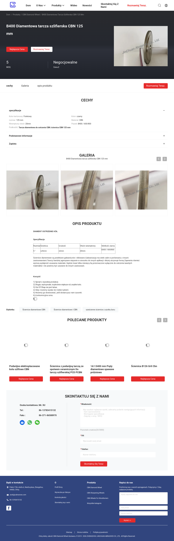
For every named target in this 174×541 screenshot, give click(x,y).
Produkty (16, 15)
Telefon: (84, 449)
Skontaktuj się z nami (62, 502)
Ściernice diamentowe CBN (34, 310)
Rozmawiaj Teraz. (41, 49)
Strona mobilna (82, 532)
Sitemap (69, 532)
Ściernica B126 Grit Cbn (144, 366)
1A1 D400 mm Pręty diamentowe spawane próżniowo (102, 369)
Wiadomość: (86, 404)
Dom (8, 15)
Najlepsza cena (17, 49)
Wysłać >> (127, 520)
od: (82, 435)
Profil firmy (59, 487)
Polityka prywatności (100, 532)
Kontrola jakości (60, 497)
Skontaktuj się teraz (93, 464)
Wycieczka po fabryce (62, 492)
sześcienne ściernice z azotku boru (100, 310)
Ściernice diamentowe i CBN (65, 310)
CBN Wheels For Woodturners (97, 498)
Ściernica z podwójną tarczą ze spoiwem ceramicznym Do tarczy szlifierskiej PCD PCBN (67, 369)
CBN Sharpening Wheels (95, 493)
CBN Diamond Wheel (31, 15)
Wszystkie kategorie (94, 503)
